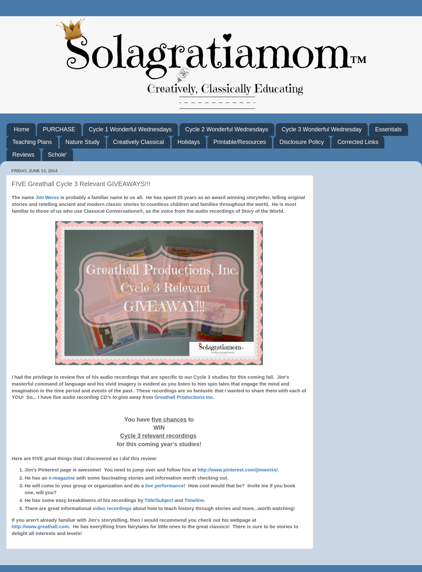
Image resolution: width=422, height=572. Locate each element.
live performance (164, 485)
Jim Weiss (47, 197)
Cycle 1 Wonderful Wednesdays (130, 129)
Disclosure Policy (301, 142)
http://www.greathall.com (40, 526)
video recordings (112, 508)
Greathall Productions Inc (184, 397)
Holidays (189, 142)
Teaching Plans (32, 142)
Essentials (388, 129)
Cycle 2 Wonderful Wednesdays (226, 129)
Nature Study (83, 142)
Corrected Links (357, 142)
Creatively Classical (138, 142)
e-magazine (62, 478)
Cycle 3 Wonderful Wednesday (321, 129)
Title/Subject (159, 500)
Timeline (194, 500)
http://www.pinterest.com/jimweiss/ (238, 469)
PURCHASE (59, 129)
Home (22, 129)
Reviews (23, 154)
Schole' (57, 154)
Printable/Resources (239, 142)
